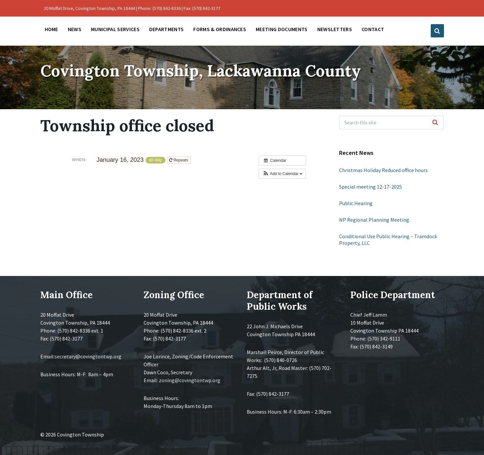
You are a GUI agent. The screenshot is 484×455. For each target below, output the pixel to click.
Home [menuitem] (51, 29)
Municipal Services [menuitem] (115, 29)
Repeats (179, 160)
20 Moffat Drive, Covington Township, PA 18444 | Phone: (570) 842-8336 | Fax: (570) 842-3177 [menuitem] (132, 8)
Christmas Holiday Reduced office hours (383, 170)
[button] (282, 173)
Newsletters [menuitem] (334, 29)
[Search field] (391, 122)
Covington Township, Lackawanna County (200, 71)
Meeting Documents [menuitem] (281, 29)
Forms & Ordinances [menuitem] (219, 29)
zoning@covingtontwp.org (189, 380)
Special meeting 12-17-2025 (370, 186)
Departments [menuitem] (166, 29)
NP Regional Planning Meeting (374, 219)
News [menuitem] (74, 29)
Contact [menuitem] (373, 29)
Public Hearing (356, 203)
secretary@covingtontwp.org (88, 356)
